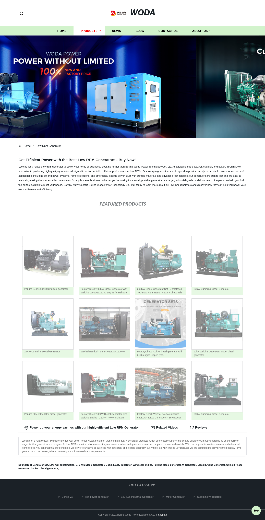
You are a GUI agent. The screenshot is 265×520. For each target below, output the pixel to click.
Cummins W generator (212, 496)
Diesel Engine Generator (211, 465)
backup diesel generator (44, 468)
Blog (140, 30)
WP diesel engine (142, 465)
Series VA (70, 496)
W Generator (189, 465)
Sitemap (162, 514)
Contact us (168, 30)
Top (256, 511)
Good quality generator (118, 465)
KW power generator (99, 496)
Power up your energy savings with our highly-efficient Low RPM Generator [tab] (81, 428)
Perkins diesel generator (167, 465)
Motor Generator (177, 496)
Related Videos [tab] (164, 428)
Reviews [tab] (198, 428)
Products (89, 30)
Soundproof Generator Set (33, 465)
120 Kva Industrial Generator (140, 496)
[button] (21, 13)
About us (200, 30)
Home (61, 30)
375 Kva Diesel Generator (90, 465)
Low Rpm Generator (49, 146)
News (116, 30)
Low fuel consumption (62, 465)
